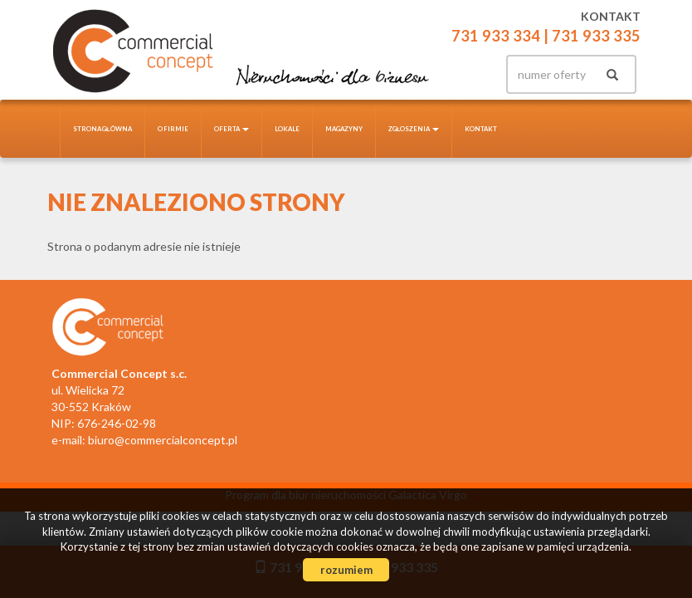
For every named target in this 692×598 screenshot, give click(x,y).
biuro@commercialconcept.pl (162, 440)
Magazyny (344, 129)
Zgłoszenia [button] (414, 129)
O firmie (173, 129)
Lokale (287, 129)
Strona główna (102, 129)
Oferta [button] (231, 129)
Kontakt (481, 129)
